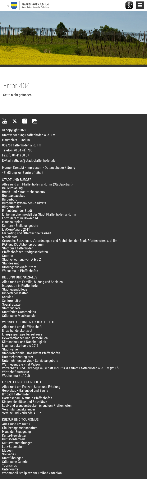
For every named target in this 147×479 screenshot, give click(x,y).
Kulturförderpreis (14, 439)
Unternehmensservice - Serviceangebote (30, 360)
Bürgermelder (11, 207)
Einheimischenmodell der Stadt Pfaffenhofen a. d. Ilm (39, 214)
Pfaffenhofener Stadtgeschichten (25, 252)
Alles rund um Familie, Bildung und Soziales (32, 282)
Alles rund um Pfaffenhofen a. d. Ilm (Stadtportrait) (37, 184)
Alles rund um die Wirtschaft (22, 327)
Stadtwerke (10, 349)
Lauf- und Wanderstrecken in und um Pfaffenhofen (37, 405)
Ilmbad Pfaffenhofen (16, 394)
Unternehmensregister (17, 357)
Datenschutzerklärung (60, 167)
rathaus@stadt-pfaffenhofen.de (33, 160)
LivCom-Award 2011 (16, 229)
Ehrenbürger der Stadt (17, 210)
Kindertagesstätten (15, 293)
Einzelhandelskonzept (17, 330)
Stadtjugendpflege (14, 289)
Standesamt (10, 263)
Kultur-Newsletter (14, 435)
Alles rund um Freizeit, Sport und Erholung (31, 387)
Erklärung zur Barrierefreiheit (23, 172)
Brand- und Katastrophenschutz (23, 192)
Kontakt (18, 167)
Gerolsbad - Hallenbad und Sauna (25, 390)
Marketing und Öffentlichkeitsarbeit (26, 233)
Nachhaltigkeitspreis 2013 (20, 345)
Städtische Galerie (15, 462)
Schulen (7, 297)
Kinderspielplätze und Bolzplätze (24, 402)
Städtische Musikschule (19, 316)
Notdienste (10, 237)
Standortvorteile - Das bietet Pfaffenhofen (31, 353)
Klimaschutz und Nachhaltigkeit (24, 342)
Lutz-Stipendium (13, 447)
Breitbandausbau (13, 195)
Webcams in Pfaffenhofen (20, 271)
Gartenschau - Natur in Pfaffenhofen (27, 398)
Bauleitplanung (12, 188)
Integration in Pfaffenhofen (20, 285)
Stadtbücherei (11, 308)
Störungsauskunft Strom (19, 267)
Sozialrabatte (11, 304)
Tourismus (9, 465)
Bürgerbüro (9, 199)
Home (6, 167)
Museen (7, 450)
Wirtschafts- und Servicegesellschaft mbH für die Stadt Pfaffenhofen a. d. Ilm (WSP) (60, 368)
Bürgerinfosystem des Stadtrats (24, 203)
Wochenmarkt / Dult (16, 375)
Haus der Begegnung (16, 431)
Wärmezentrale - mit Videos (21, 364)
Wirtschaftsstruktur (15, 372)
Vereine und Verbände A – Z (21, 413)
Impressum (34, 167)
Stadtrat (7, 256)
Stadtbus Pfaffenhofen (17, 248)
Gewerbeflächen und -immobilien (25, 338)
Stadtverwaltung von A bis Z (21, 259)
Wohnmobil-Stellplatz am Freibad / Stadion (32, 473)
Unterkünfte (10, 469)
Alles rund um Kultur (16, 424)
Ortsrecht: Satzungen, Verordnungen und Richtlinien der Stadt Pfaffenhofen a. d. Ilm (60, 241)
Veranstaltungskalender (18, 409)
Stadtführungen (12, 458)
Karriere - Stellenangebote (20, 225)
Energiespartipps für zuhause (22, 334)
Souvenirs (9, 454)
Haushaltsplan (12, 222)
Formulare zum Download (20, 218)
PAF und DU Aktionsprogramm (23, 244)
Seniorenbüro (11, 300)
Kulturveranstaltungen (17, 443)
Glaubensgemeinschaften (19, 428)
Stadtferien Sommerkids (19, 312)
